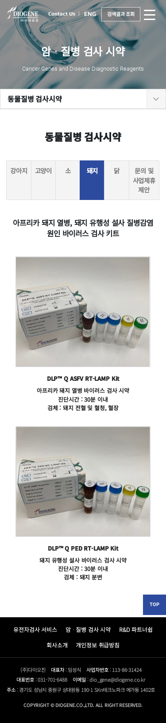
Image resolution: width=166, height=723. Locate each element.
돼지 (92, 170)
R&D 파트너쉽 (136, 629)
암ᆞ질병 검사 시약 (88, 629)
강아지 (18, 170)
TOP (154, 604)
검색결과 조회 (121, 13)
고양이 (43, 170)
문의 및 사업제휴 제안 (144, 180)
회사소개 (56, 645)
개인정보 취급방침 (98, 645)
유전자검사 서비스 (35, 629)
